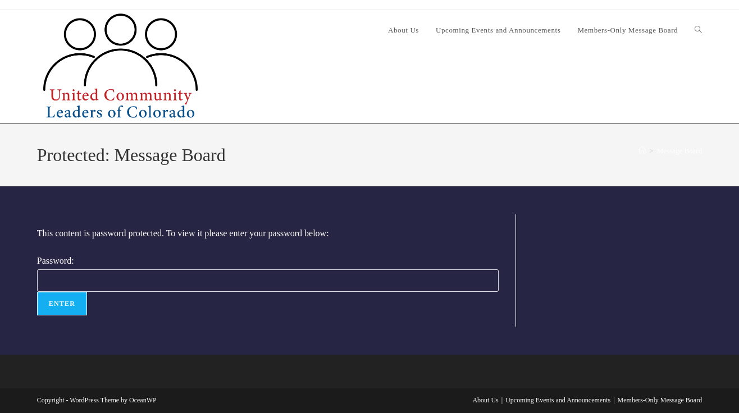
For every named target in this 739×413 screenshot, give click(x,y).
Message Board (679, 150)
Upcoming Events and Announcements (557, 400)
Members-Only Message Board (660, 400)
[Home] (642, 150)
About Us (485, 400)
